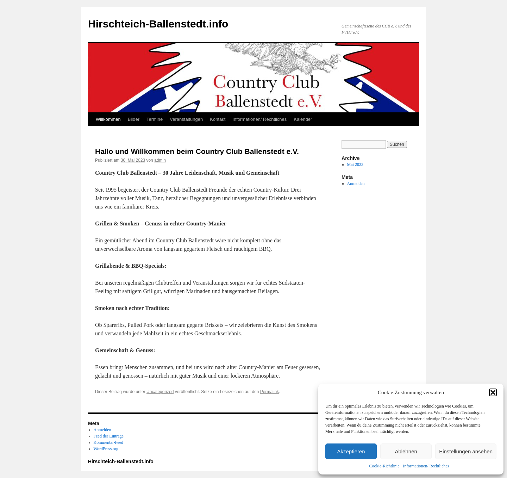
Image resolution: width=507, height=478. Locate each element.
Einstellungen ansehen (466, 451)
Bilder (133, 119)
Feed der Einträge (109, 436)
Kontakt (217, 119)
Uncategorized (160, 391)
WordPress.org (106, 448)
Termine (154, 119)
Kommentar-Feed (108, 442)
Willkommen (108, 119)
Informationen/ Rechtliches (426, 466)
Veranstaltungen (186, 119)
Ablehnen (406, 451)
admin (160, 160)
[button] (492, 392)
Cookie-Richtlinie (384, 466)
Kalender (303, 119)
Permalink (269, 391)
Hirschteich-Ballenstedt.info (158, 24)
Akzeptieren (351, 451)
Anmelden (356, 183)
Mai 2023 (355, 164)
